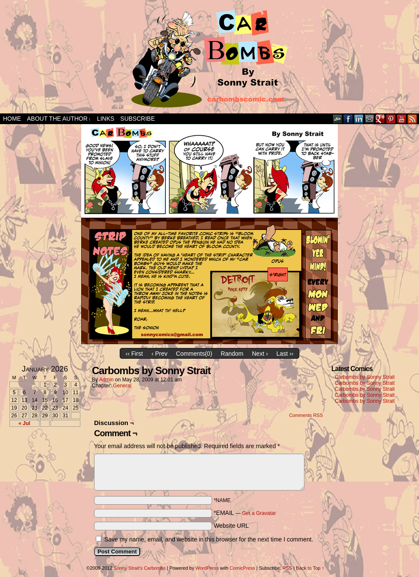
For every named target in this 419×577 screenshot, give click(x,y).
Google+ (380, 118)
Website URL (231, 525)
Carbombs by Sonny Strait (365, 377)
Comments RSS (306, 415)
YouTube (401, 118)
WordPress (206, 568)
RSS (412, 118)
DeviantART (337, 118)
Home (12, 118)
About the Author (59, 118)
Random (232, 353)
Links (105, 118)
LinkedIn (359, 118)
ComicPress (242, 568)
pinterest (391, 118)
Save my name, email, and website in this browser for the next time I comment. (208, 539)
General (122, 386)
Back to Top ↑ (310, 568)
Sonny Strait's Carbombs (139, 568)
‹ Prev (159, 353)
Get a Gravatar (259, 513)
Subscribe (137, 118)
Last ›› (285, 353)
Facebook (348, 118)
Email (369, 118)
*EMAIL (245, 512)
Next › (260, 353)
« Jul (24, 423)
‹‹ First (134, 353)
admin (106, 380)
